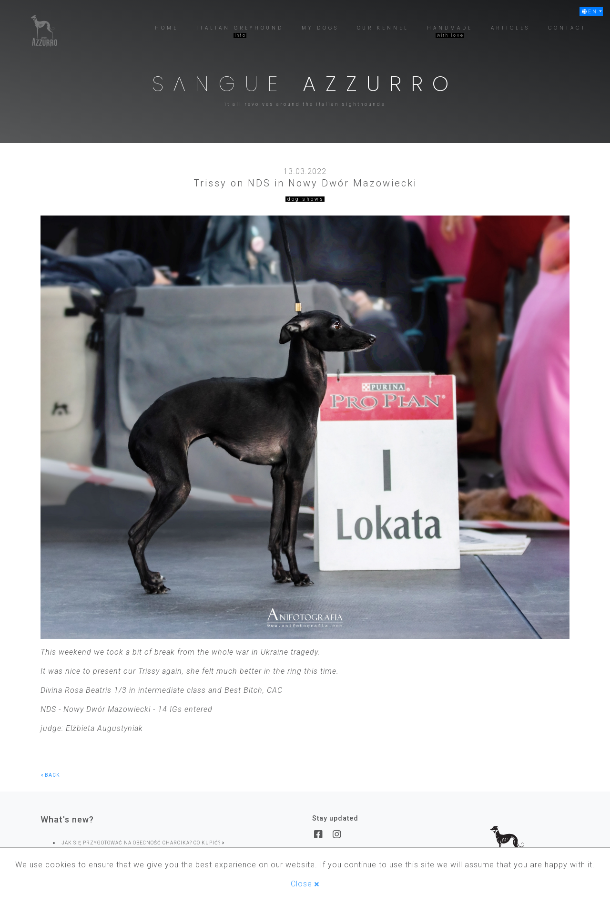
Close (305, 883)
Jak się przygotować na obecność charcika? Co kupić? (142, 842)
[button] (591, 11)
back (50, 775)
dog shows (305, 199)
